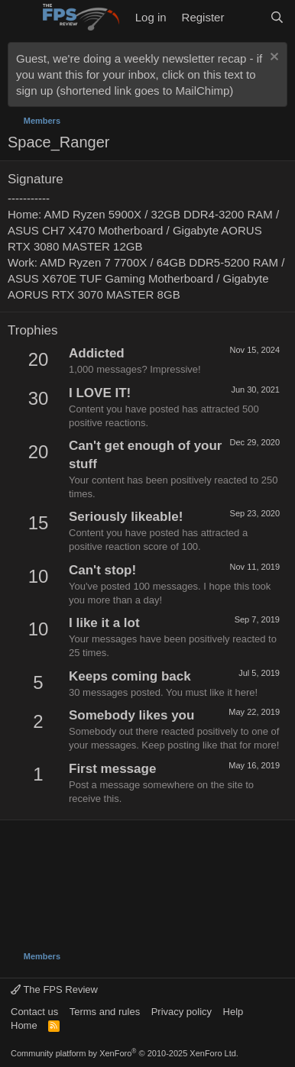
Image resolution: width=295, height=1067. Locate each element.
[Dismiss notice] (272, 58)
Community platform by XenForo (124, 1053)
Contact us (34, 1011)
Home (24, 1025)
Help (233, 1011)
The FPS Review (54, 989)
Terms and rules (105, 1011)
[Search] (277, 17)
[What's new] (246, 17)
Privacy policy (181, 1011)
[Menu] (21, 17)
